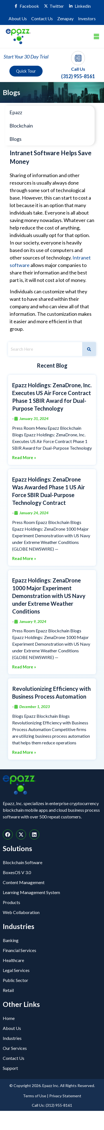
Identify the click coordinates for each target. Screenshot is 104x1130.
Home (9, 1018)
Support (10, 1068)
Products (11, 902)
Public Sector (15, 980)
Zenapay (65, 18)
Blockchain (21, 126)
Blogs (15, 139)
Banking (11, 940)
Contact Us (42, 18)
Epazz (15, 112)
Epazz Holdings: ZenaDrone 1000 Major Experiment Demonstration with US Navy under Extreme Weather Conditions (48, 596)
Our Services (15, 1048)
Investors (87, 18)
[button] (96, 36)
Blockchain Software (22, 862)
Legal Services (16, 970)
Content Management (24, 882)
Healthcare (13, 960)
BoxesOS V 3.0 (17, 872)
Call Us (78, 69)
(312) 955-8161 (78, 76)
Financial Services (19, 950)
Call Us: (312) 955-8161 (52, 1105)
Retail (8, 990)
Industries (12, 1038)
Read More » (24, 457)
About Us (18, 18)
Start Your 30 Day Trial (26, 57)
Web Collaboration (21, 912)
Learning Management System (31, 892)
